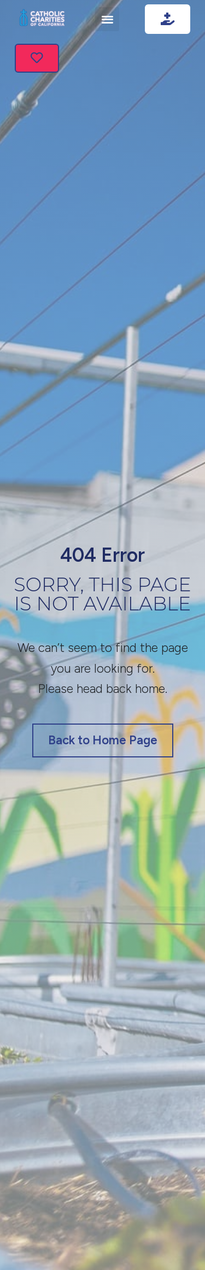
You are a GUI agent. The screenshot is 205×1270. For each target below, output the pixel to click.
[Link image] (42, 19)
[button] (107, 19)
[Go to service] (37, 58)
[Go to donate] (167, 19)
